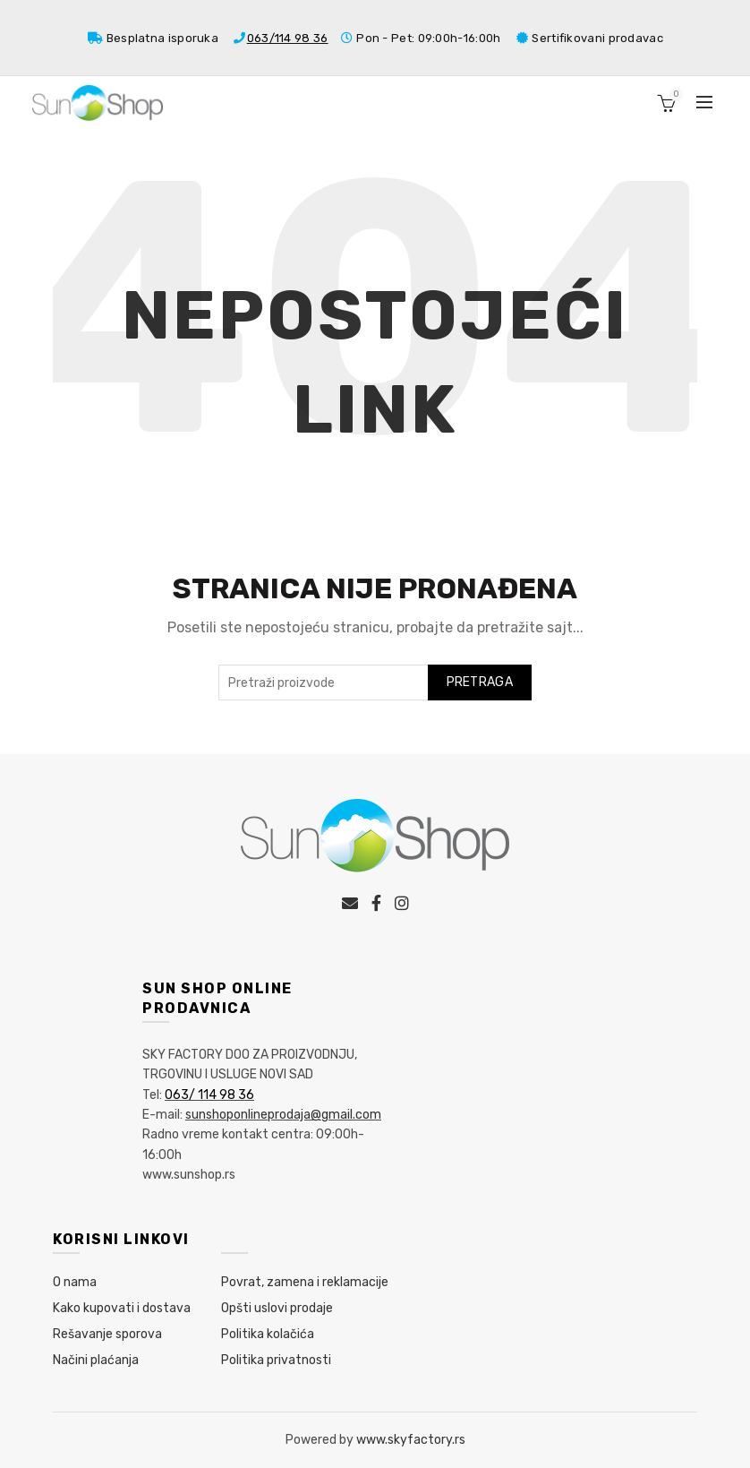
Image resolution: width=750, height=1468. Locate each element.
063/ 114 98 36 (209, 1095)
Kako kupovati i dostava (122, 1308)
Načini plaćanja (96, 1360)
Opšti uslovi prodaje (277, 1308)
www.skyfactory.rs (410, 1439)
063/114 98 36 (287, 38)
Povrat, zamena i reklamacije (304, 1282)
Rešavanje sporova (107, 1334)
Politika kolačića (267, 1334)
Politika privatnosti (276, 1360)
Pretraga (480, 682)
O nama (75, 1282)
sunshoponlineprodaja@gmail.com (283, 1114)
